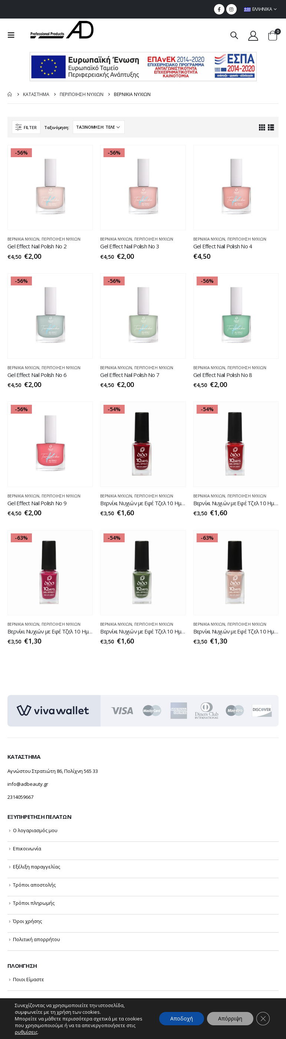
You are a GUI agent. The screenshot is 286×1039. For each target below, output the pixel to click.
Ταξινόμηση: (56, 127)
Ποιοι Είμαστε (28, 979)
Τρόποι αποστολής (34, 884)
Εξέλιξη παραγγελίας (36, 866)
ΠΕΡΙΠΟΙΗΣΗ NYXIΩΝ (61, 239)
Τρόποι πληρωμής (34, 903)
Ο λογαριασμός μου (35, 830)
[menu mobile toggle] (13, 35)
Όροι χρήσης (27, 921)
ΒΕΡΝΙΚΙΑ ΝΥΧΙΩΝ (23, 239)
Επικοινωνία (27, 848)
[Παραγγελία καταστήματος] (99, 127)
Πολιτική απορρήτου (36, 939)
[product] (50, 187)
